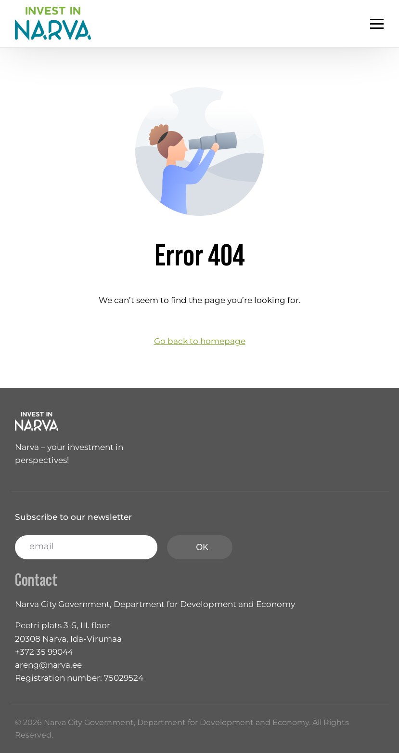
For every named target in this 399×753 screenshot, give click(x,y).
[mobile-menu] (367, 23)
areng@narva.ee (48, 665)
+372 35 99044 (44, 652)
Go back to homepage (199, 341)
